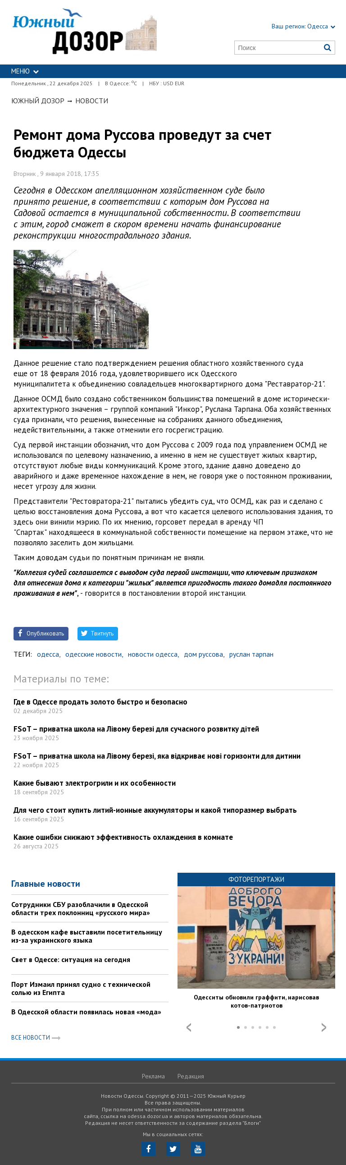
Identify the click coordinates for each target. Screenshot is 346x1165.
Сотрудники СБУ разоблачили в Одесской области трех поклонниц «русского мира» (80, 908)
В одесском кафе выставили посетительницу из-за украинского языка (86, 935)
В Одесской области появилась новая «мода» (86, 1011)
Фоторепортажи (256, 879)
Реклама (153, 1076)
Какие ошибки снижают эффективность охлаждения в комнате (123, 837)
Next (324, 1027)
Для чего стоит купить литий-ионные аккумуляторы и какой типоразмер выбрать (155, 810)
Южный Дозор (37, 100)
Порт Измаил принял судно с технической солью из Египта (80, 988)
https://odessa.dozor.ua (84, 32)
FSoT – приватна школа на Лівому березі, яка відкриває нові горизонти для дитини (157, 756)
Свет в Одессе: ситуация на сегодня (70, 959)
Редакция (191, 1076)
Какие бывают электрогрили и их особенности (95, 783)
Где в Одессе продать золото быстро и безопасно (100, 702)
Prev (189, 1027)
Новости (91, 100)
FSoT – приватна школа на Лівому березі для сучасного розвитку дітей (136, 729)
